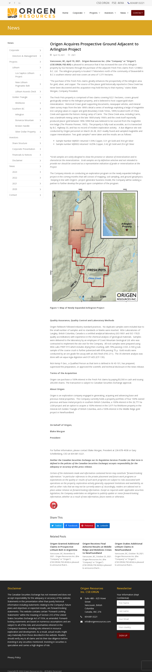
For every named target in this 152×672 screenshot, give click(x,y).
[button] (56, 525)
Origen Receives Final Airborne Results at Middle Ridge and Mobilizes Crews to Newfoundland (97, 548)
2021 (73, 55)
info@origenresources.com (98, 619)
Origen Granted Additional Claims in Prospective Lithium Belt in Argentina (64, 546)
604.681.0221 (91, 614)
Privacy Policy (14, 655)
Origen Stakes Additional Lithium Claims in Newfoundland (128, 546)
